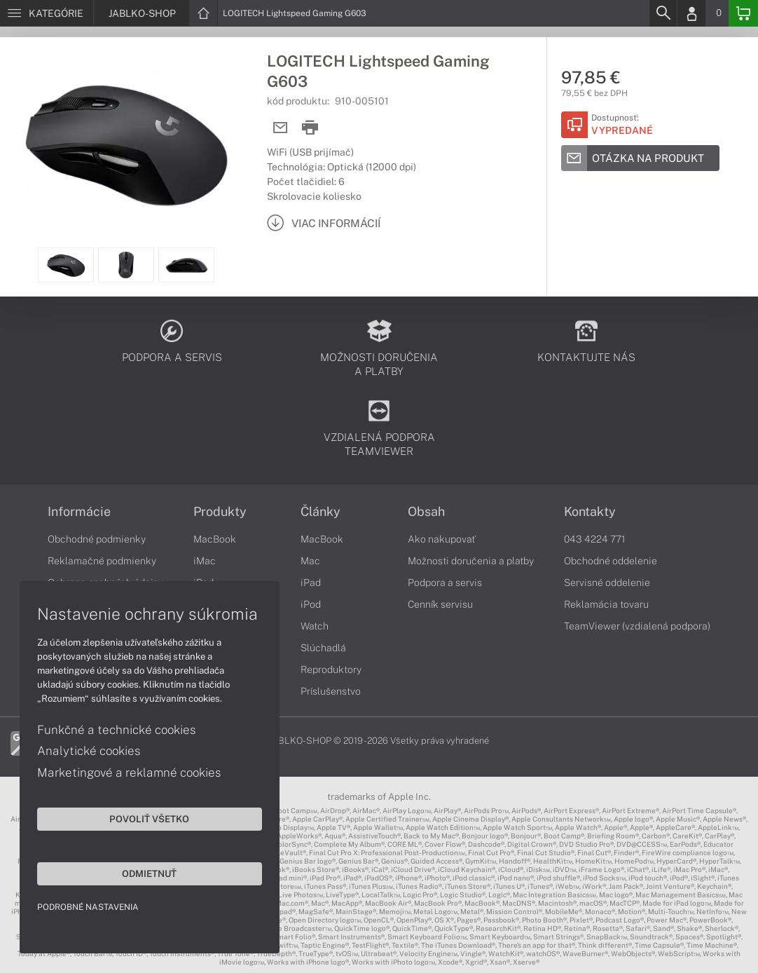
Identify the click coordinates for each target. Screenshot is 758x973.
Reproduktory (331, 669)
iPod (311, 604)
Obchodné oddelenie (610, 560)
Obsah (426, 511)
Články (320, 511)
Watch (315, 626)
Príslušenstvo (331, 691)
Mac (310, 560)
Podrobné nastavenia (89, 906)
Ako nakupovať (442, 539)
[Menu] (46, 13)
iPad (311, 582)
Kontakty (590, 511)
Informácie (79, 511)
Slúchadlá (323, 647)
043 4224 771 (595, 539)
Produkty (220, 511)
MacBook (214, 539)
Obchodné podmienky (97, 539)
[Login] (691, 13)
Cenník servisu (440, 604)
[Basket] (743, 13)
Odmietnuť (133, 872)
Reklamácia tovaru (606, 604)
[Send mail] (280, 128)
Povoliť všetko (133, 817)
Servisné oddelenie (607, 582)
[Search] (663, 13)
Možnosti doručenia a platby (471, 560)
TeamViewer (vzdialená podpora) (637, 626)
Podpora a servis (445, 582)
